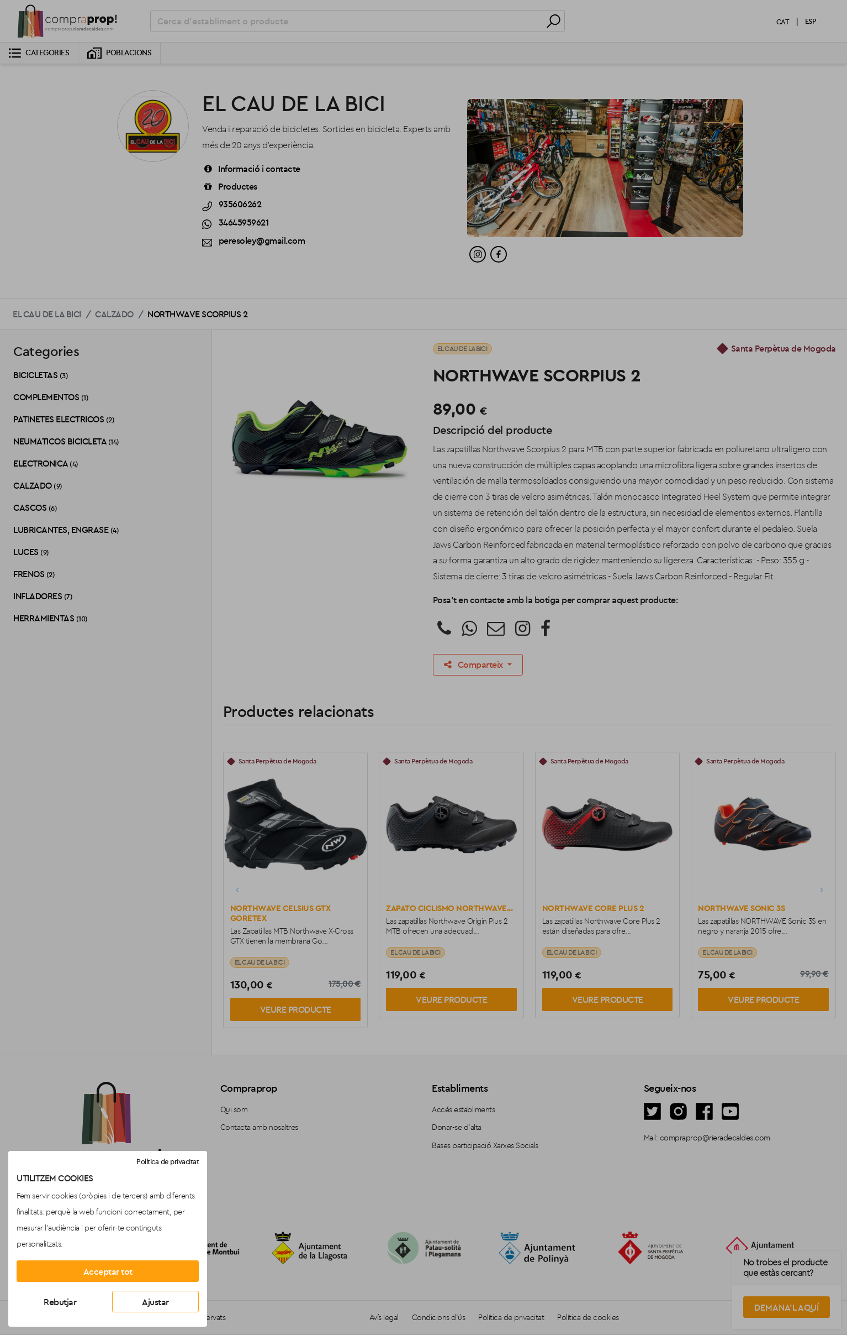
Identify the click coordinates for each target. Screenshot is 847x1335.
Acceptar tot (108, 1271)
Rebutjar (60, 1301)
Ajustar (155, 1301)
